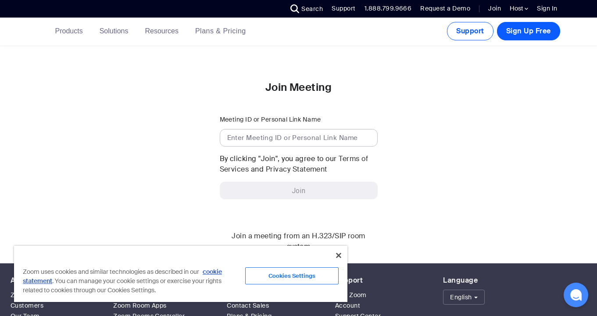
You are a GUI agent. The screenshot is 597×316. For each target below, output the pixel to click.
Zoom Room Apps (140, 305)
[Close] (338, 255)
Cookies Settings (291, 276)
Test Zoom (351, 295)
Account (347, 305)
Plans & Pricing (220, 31)
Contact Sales (248, 305)
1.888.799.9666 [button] (388, 8)
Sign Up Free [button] (528, 31)
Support (343, 8)
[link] (220, 31)
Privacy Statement (296, 169)
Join (494, 8)
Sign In (547, 8)
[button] (306, 9)
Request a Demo (445, 8)
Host (519, 8)
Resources (163, 31)
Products (70, 31)
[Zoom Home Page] (42, 31)
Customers (27, 305)
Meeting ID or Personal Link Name (270, 119)
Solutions (116, 31)
